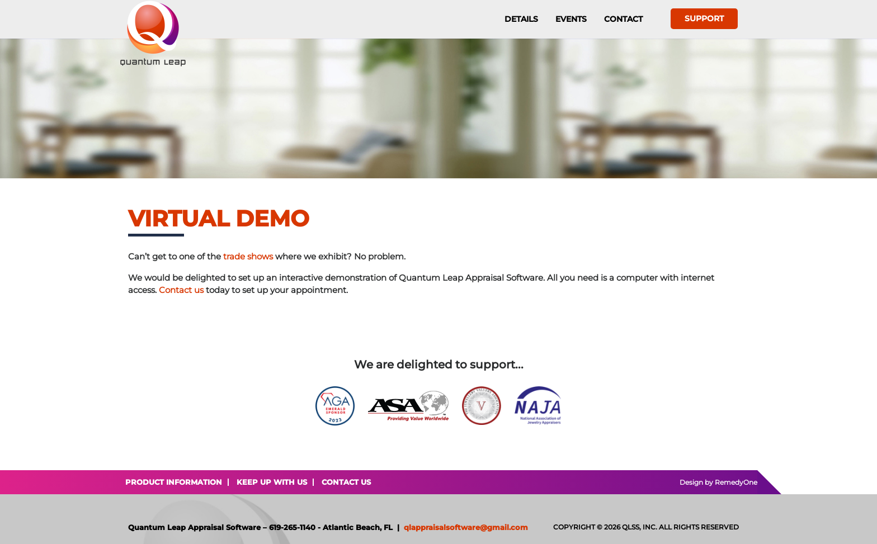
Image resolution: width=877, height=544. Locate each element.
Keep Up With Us (272, 481)
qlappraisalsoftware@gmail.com (466, 527)
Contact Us (346, 481)
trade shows (248, 256)
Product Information (173, 481)
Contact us (181, 290)
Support (704, 18)
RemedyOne (736, 482)
